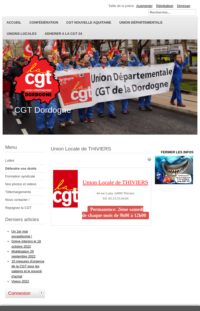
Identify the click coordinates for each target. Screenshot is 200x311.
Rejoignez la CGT (18, 208)
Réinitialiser (164, 6)
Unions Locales (21, 34)
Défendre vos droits (20, 168)
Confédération (43, 22)
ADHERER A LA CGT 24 (63, 34)
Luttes (9, 160)
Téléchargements (18, 192)
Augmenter (144, 6)
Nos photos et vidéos (20, 184)
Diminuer (183, 6)
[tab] (42, 292)
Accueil (14, 22)
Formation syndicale (20, 176)
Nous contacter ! (17, 200)
